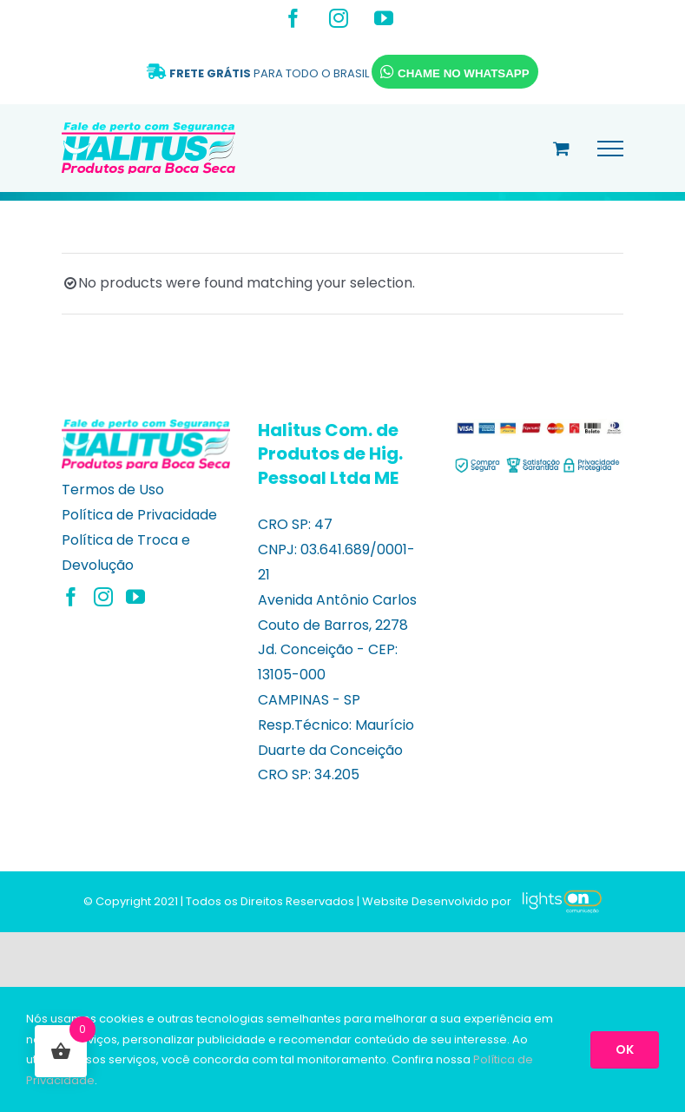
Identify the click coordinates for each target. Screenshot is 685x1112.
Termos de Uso (113, 490)
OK (625, 1049)
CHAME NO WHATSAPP (454, 71)
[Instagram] (103, 596)
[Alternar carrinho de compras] (561, 148)
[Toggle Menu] (610, 148)
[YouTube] (135, 596)
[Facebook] (71, 596)
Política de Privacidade (139, 515)
